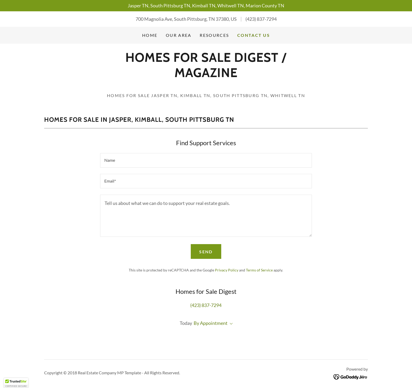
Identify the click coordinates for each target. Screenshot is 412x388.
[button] (230, 324)
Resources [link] (214, 35)
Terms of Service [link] (259, 270)
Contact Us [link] (253, 35)
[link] (206, 75)
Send (206, 251)
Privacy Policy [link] (226, 270)
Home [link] (149, 35)
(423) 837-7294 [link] (261, 19)
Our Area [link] (178, 35)
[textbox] (206, 160)
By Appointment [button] (211, 323)
